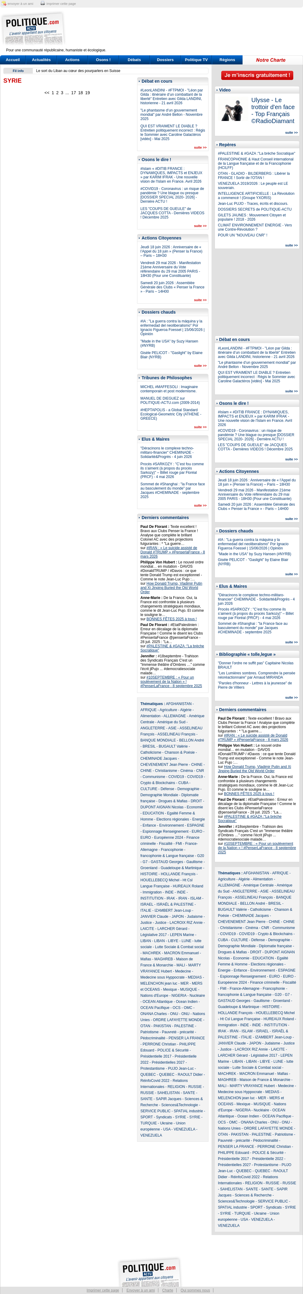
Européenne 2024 (168, 837)
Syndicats (164, 1117)
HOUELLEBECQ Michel (159, 880)
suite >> (200, 147)
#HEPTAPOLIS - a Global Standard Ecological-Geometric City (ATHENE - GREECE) (170, 414)
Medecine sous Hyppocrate (162, 977)
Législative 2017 (153, 935)
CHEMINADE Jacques (158, 758)
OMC (188, 1008)
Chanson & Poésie (179, 752)
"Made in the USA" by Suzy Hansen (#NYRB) (254, 554)
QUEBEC (148, 1074)
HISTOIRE (148, 874)
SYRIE (180, 1117)
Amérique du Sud (171, 722)
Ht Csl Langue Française (240, 1019)
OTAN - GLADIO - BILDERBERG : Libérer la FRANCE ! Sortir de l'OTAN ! (254, 175)
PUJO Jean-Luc (181, 1068)
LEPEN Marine (182, 935)
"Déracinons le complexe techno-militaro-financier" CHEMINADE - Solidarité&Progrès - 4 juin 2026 (167, 452)
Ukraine (166, 1123)
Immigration (152, 892)
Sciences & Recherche (253, 1195)
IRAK (171, 898)
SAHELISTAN (168, 1093)
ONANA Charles (153, 1014)
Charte (167, 1290)
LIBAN (145, 941)
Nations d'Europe (154, 995)
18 (80, 92)
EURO (197, 831)
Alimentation (150, 716)
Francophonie (172, 850)
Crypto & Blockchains (157, 783)
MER (185, 983)
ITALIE (145, 910)
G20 (200, 856)
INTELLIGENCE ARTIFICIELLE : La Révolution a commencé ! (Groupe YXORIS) (256, 195)
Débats (134, 59)
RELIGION (176, 1087)
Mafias (145, 959)
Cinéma (186, 771)
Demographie (188, 789)
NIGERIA (178, 995)
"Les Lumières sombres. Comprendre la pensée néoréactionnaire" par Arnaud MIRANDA (256, 675)
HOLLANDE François (178, 874)
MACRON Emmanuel (181, 953)
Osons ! (103, 59)
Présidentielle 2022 (267, 1159)
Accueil (13, 59)
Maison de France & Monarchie (264, 1080)
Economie (195, 807)
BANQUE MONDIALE (158, 740)
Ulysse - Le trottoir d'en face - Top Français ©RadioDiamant (273, 110)
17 (73, 92)
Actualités (41, 59)
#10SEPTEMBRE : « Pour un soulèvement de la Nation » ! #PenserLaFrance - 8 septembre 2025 (171, 681)
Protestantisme (152, 1068)
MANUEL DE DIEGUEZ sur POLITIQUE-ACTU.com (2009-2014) (170, 400)
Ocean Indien (187, 1002)
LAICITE (147, 929)
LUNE (186, 941)
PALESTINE (184, 1026)
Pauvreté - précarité (178, 1032)
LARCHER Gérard (172, 929)
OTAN (145, 1026)
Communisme (154, 777)
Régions (227, 59)
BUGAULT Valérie (173, 746)
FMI (179, 843)
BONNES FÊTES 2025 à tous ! (171, 619)
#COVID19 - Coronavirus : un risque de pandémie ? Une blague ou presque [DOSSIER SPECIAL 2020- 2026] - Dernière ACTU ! (172, 195)
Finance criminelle (265, 982)
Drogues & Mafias (172, 801)
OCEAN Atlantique (158, 1002)
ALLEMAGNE (175, 716)
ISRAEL (146, 904)
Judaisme (194, 916)
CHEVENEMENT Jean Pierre (164, 764)
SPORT (146, 1117)
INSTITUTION (151, 898)
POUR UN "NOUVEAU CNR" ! (242, 235)
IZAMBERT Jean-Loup (172, 910)
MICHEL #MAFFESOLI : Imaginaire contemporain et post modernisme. (169, 389)
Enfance (149, 825)
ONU (174, 1014)
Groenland (148, 868)
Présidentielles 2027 (168, 1062)
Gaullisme (194, 862)
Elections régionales (173, 819)
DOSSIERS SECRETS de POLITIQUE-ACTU (255, 209)
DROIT (196, 801)
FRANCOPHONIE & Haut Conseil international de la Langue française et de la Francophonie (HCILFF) (256, 163)
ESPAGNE (195, 825)
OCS (177, 1008)
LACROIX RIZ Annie (186, 923)
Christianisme (166, 771)
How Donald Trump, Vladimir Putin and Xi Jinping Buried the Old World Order (171, 587)
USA (166, 1129)
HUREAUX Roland (188, 886)
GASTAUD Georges (167, 862)
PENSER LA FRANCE (187, 1038)
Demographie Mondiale (159, 795)
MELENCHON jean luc (158, 983)
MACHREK (152, 953)
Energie (198, 819)
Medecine (183, 971)
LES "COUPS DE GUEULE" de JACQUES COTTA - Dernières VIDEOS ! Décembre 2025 (172, 213)
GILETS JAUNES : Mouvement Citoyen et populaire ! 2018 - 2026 (252, 217)
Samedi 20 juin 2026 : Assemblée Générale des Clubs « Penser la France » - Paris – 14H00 (172, 287)
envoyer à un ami (20, 3)
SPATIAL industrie (188, 1111)
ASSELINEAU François (176, 734)
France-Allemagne (245, 988)
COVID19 (176, 777)
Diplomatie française (275, 946)
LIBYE (173, 941)
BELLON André (191, 740)
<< (46, 92)
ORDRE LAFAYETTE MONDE (177, 1020)
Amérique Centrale (258, 885)
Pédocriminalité (152, 1038)
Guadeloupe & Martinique (181, 868)
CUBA (183, 783)
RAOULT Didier (190, 1074)
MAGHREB (163, 959)
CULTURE (148, 789)
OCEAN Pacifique (154, 1008)
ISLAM (195, 898)
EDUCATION (153, 813)
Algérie (185, 710)
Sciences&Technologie (179, 1105)
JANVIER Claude (154, 916)
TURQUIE (148, 1123)
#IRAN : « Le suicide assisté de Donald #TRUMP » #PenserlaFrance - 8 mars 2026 (172, 552)
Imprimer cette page (103, 1290)
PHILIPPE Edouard (233, 1153)
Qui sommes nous (195, 1290)
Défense (167, 789)
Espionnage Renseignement (165, 831)
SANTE (189, 1093)
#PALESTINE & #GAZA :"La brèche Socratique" (256, 153)
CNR (200, 771)
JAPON (178, 916)
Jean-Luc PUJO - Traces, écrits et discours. (253, 203)
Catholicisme (150, 752)
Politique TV (196, 59)
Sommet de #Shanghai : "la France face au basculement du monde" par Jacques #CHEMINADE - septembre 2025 (172, 490)
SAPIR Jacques (168, 1099)
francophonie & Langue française (167, 856)
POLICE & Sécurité (173, 1050)
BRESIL (149, 746)
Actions (72, 59)
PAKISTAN (162, 1026)
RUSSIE (195, 1087)
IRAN (182, 898)
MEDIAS (195, 977)
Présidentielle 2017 (155, 1056)
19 (87, 92)
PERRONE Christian (159, 1044)
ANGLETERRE (152, 728)
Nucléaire (197, 995)
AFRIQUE (148, 710)
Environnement (171, 825)
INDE (169, 892)
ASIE (172, 728)
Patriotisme (149, 1032)
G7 (145, 862)
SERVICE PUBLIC (155, 1111)
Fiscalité (165, 843)
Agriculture (168, 710)
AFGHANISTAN (178, 704)
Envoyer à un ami (140, 1290)
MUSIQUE (188, 989)
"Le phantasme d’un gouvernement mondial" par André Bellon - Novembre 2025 (171, 114)
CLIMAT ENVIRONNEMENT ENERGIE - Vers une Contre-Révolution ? (255, 227)
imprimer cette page (61, 3)
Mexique (170, 989)
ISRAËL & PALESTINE (175, 904)
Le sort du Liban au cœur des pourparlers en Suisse (78, 71)
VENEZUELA (184, 1129)
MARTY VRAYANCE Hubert (252, 1086)
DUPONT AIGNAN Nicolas (162, 807)
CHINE (196, 764)
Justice (146, 923)
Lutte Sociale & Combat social (179, 947)
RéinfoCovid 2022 (154, 1081)
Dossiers (165, 59)
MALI (181, 965)
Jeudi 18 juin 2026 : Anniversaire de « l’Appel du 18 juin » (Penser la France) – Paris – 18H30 (171, 251)
